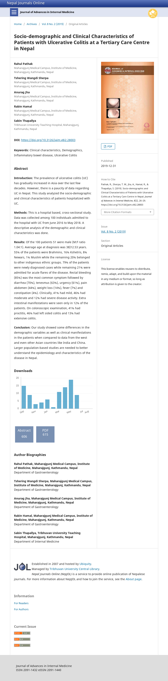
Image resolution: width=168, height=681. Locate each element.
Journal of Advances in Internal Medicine (47, 12)
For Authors (21, 609)
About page (134, 579)
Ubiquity (85, 564)
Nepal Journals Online (26, 2)
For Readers (21, 603)
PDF (109, 146)
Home (18, 24)
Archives (32, 24)
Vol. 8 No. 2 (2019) (53, 24)
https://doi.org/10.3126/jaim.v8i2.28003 (48, 140)
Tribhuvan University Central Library (74, 569)
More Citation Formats (117, 212)
